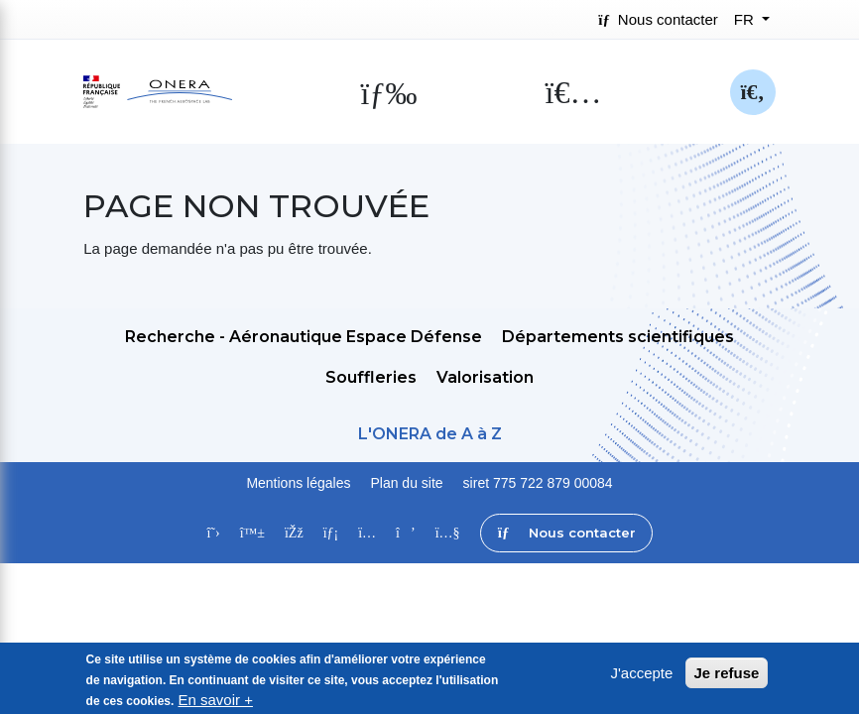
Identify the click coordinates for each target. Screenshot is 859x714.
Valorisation (485, 377)
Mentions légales (298, 483)
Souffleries (371, 377)
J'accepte (641, 679)
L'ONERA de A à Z (430, 433)
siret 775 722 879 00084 (538, 483)
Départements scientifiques (618, 336)
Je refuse (727, 679)
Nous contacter (657, 19)
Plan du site (406, 483)
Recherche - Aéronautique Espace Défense (303, 336)
